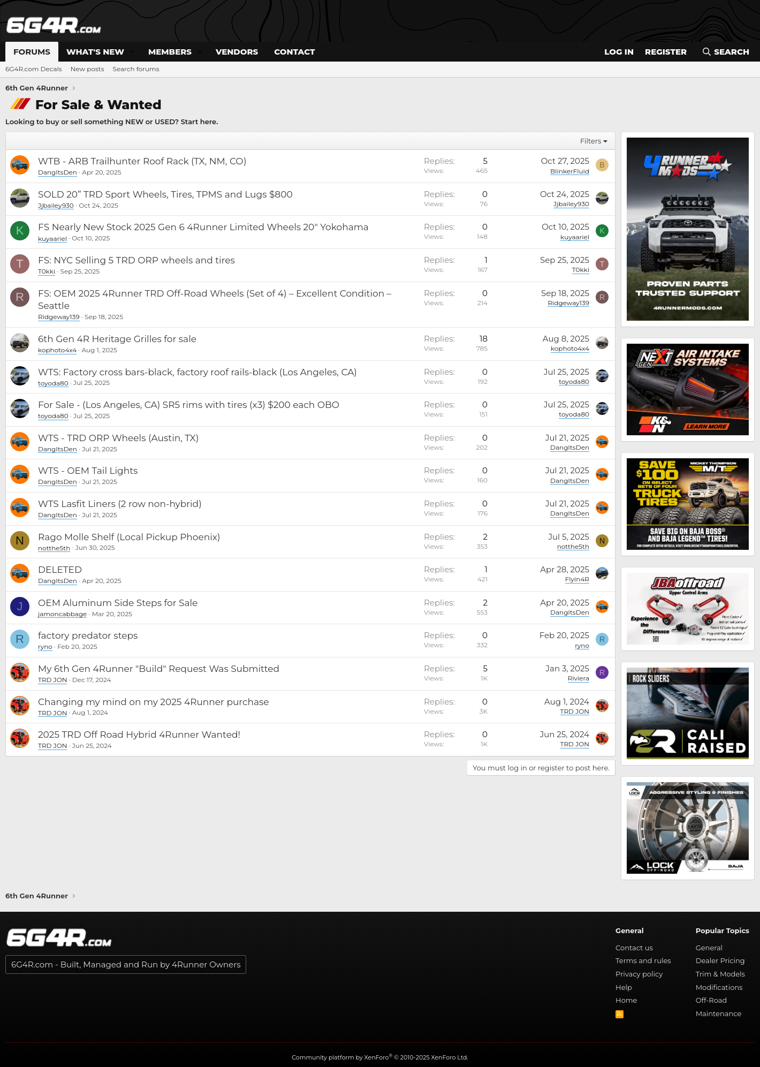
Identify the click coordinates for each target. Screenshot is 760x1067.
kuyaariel (52, 238)
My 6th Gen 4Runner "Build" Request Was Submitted (158, 668)
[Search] (725, 52)
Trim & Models (720, 974)
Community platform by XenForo (380, 1057)
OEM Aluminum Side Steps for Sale (117, 602)
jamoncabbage (62, 614)
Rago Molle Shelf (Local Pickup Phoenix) (129, 537)
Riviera (578, 678)
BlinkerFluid (569, 171)
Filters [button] (591, 141)
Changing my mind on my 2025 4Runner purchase (153, 702)
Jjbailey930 (56, 205)
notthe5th (54, 547)
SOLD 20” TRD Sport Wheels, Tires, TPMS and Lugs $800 (165, 194)
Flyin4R (577, 579)
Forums (31, 52)
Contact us (634, 947)
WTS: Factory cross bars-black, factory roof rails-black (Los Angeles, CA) (197, 372)
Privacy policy (639, 974)
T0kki (46, 271)
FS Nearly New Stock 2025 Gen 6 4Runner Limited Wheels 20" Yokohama (203, 227)
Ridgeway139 (59, 317)
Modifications (719, 987)
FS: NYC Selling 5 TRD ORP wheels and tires (136, 260)
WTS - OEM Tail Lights (88, 470)
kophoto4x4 (57, 350)
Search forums (136, 69)
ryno (45, 646)
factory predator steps (88, 635)
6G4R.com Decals (33, 69)
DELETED (60, 569)
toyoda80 (53, 383)
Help (623, 987)
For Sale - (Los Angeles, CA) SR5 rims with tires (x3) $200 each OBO (188, 404)
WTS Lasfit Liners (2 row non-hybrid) (120, 503)
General (709, 947)
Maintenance (719, 1013)
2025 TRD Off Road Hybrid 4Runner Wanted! (139, 734)
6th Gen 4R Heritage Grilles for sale (117, 339)
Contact (294, 52)
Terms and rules (643, 960)
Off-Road (711, 1000)
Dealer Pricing (720, 960)
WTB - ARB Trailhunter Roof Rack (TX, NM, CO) (142, 161)
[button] (132, 52)
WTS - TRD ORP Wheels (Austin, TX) (118, 438)
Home (626, 1000)
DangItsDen (57, 172)
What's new (95, 52)
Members (170, 52)
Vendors (237, 52)
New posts (87, 69)
